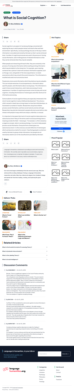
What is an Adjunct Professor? (54, 164)
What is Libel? (54, 149)
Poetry (53, 105)
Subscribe (61, 128)
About (57, 370)
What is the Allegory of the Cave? (65, 179)
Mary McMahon (16, 24)
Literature (5, 212)
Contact (58, 372)
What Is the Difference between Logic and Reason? (24, 236)
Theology (37, 212)
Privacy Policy (5, 389)
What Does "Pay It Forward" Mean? (8, 235)
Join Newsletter (66, 5)
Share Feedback (36, 192)
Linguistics (54, 81)
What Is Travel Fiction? (6, 216)
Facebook (59, 379)
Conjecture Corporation (17, 387)
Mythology (22, 212)
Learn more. (59, 1)
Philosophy (6, 232)
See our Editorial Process (14, 192)
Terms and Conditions (14, 389)
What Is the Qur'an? (40, 215)
